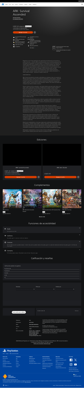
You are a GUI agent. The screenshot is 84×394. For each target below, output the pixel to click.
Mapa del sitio (78, 385)
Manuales (44, 368)
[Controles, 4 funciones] (42, 244)
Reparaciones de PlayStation (47, 363)
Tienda (30, 4)
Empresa (4, 365)
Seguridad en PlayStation (47, 360)
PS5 (9, 4)
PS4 (12, 4)
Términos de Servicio (59, 358)
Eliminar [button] (76, 310)
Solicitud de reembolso (46, 366)
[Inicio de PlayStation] (2, 4)
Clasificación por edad (60, 362)
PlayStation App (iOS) (73, 367)
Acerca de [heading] (5, 356)
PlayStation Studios (6, 361)
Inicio (4, 353)
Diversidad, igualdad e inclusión (35, 363)
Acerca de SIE (5, 358)
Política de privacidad (60, 385)
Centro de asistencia (46, 358)
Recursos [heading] (58, 356)
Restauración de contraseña (47, 365)
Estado (43, 361)
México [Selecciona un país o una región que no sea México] (6, 385)
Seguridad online (32, 361)
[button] (19, 312)
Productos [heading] (18, 356)
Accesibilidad (31, 360)
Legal (54, 385)
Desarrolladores (58, 366)
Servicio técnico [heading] (45, 356)
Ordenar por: (58, 286)
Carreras (4, 360)
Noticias (25, 4)
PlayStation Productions (7, 363)
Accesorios (21, 4)
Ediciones (18, 286)
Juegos (6, 4)
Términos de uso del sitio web (69, 385)
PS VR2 (17, 361)
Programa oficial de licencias (61, 367)
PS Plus (16, 4)
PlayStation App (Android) (73, 369)
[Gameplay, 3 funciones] (42, 251)
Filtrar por (38, 286)
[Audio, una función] (42, 230)
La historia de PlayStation (7, 366)
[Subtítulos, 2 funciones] (42, 236)
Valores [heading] (31, 356)
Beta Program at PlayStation (74, 371)
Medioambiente (32, 358)
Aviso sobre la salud (59, 364)
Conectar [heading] (71, 356)
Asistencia (34, 4)
